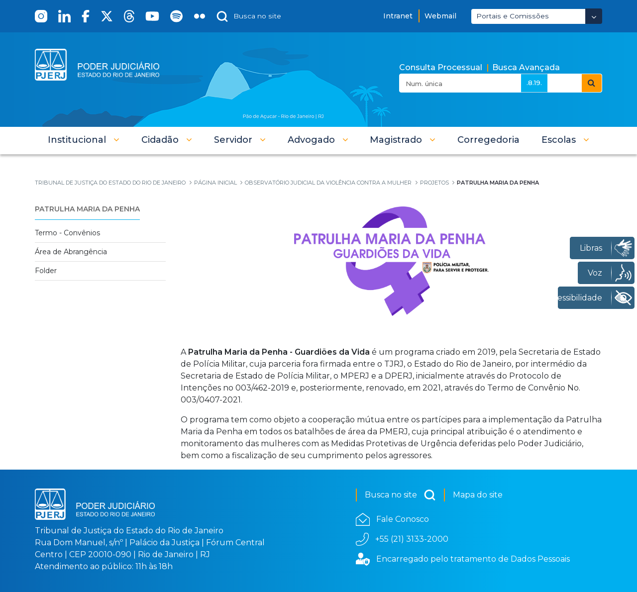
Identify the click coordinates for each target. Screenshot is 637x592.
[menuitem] (488, 139)
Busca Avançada (526, 67)
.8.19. (534, 83)
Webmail (440, 16)
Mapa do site (478, 494)
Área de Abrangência (71, 251)
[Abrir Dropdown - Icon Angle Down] (593, 16)
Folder (46, 270)
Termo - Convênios (67, 232)
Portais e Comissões (512, 16)
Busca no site (400, 495)
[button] (83, 139)
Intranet (398, 16)
